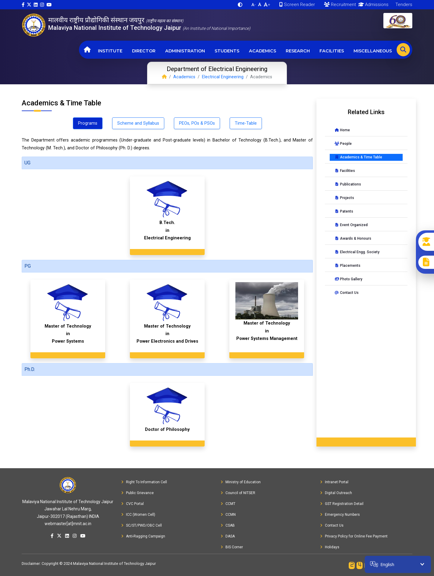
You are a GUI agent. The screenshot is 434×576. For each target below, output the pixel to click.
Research (298, 51)
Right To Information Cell (144, 482)
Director (144, 51)
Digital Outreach (336, 493)
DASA (228, 536)
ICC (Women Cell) (138, 514)
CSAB (228, 525)
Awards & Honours (353, 238)
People (343, 144)
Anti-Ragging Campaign (143, 536)
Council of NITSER (238, 493)
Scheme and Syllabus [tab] (138, 123)
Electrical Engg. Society (357, 252)
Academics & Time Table (358, 157)
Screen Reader (297, 4)
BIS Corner (232, 547)
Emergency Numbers (340, 514)
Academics (262, 51)
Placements (347, 265)
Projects (344, 198)
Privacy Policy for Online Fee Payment (354, 536)
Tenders (403, 4)
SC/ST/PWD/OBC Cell (141, 525)
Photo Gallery (348, 279)
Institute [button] (110, 51)
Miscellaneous (373, 51)
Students (227, 51)
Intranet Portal (334, 482)
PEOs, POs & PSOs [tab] (197, 123)
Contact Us (347, 293)
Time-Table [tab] (246, 123)
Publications (348, 184)
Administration (185, 51)
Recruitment (340, 4)
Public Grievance (137, 493)
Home (342, 130)
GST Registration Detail (341, 504)
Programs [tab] (87, 123)
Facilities (331, 51)
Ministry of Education (241, 482)
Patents (344, 211)
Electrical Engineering (223, 76)
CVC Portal (132, 504)
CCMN (228, 514)
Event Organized (351, 225)
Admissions (372, 4)
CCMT (228, 504)
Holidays (329, 547)
